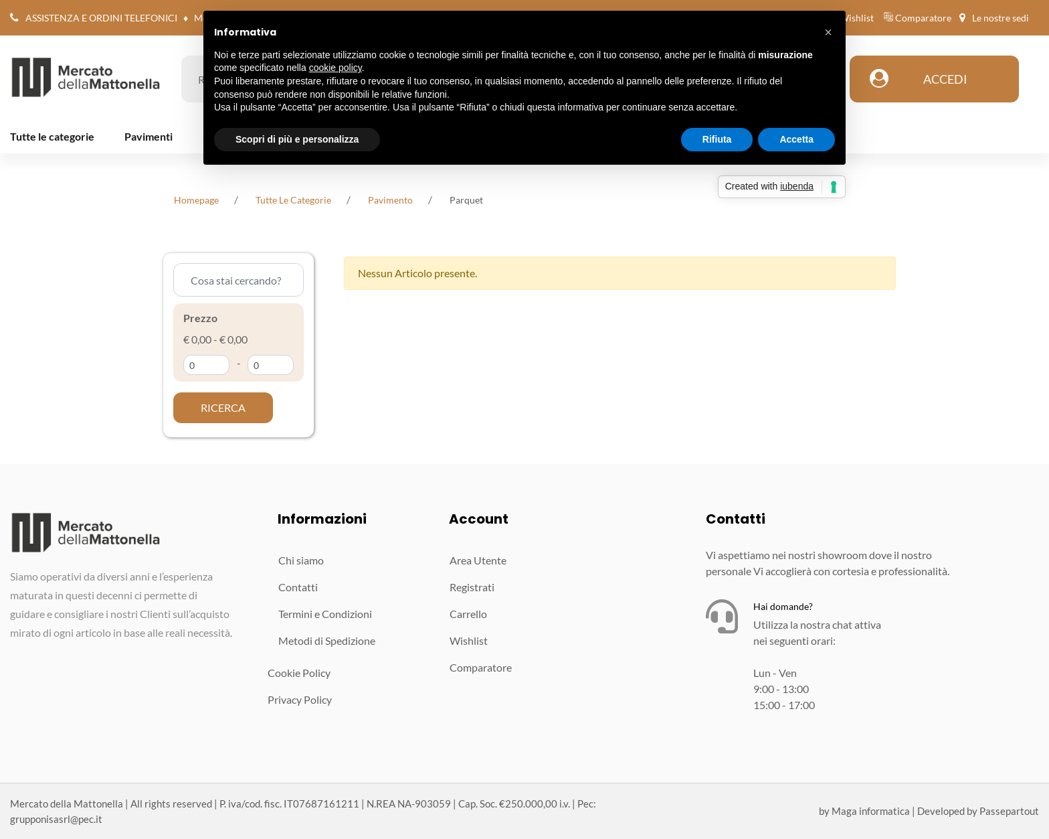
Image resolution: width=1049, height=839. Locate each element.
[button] (223, 407)
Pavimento (390, 200)
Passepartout (1009, 811)
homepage (196, 200)
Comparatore (923, 17)
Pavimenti (148, 136)
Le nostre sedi (1000, 17)
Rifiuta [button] (717, 139)
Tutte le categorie (52, 136)
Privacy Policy (300, 699)
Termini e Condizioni (325, 613)
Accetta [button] (796, 139)
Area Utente (478, 560)
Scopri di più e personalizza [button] (297, 139)
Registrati (472, 587)
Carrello (468, 613)
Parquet (466, 200)
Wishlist (857, 17)
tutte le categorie (293, 200)
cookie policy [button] (335, 67)
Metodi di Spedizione (326, 640)
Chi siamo (301, 560)
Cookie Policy (299, 672)
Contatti (298, 587)
